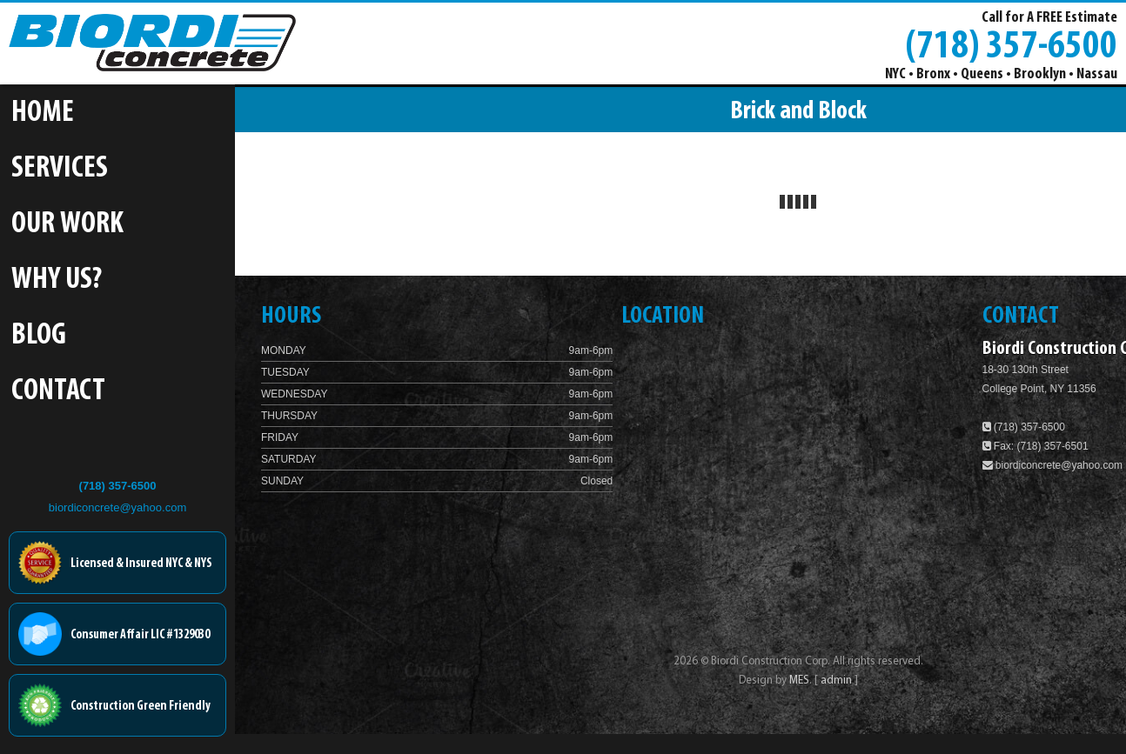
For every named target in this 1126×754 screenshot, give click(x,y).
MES (799, 680)
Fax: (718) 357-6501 (1035, 446)
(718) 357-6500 (1011, 44)
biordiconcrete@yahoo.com (117, 507)
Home (42, 113)
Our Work (67, 225)
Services (59, 169)
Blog (38, 336)
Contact (58, 392)
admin (838, 680)
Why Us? (56, 280)
